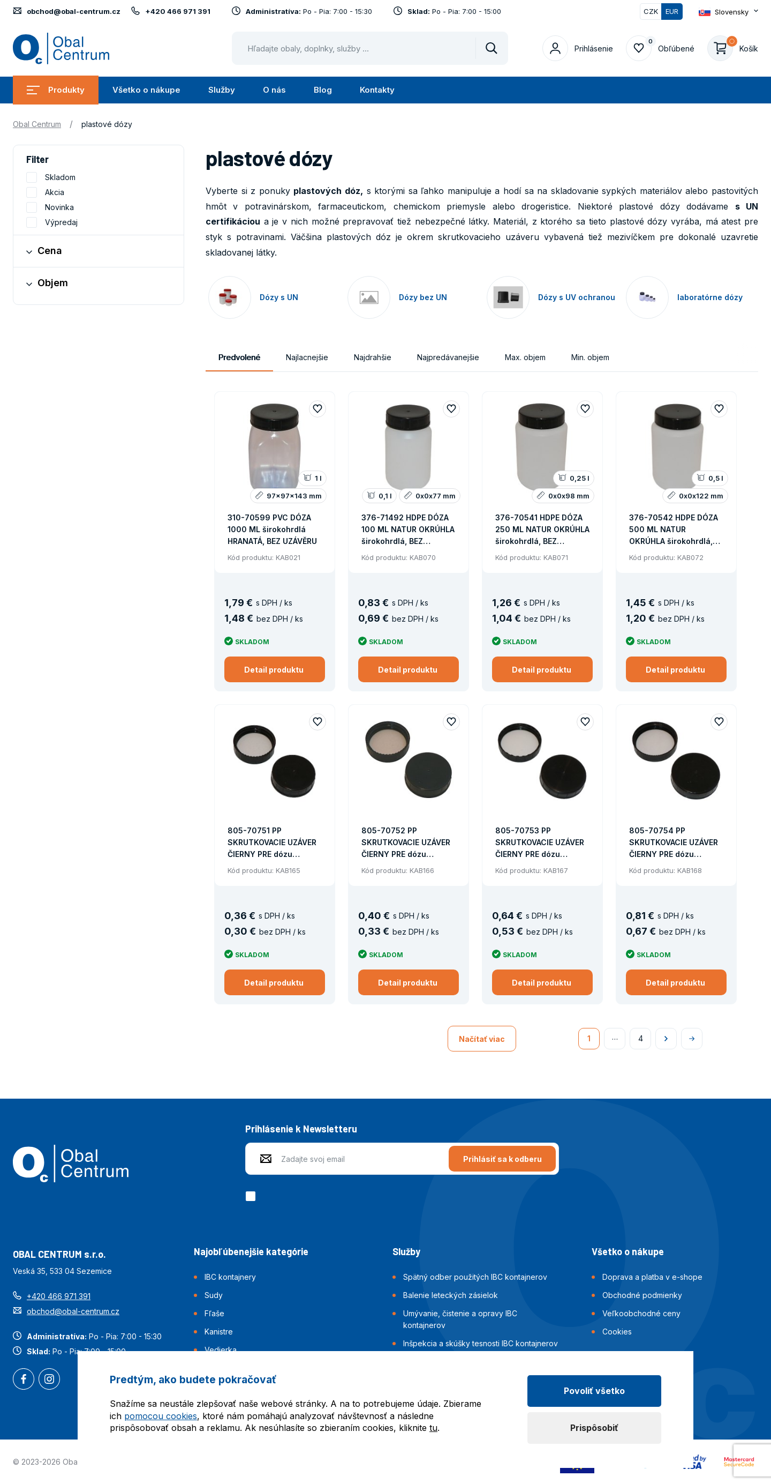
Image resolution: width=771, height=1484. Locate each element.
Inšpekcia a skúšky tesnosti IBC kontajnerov (480, 1343)
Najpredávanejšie (448, 357)
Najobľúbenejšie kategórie (251, 1251)
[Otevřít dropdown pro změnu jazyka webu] (728, 12)
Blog (323, 90)
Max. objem (525, 357)
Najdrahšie (372, 357)
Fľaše (214, 1313)
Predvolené (239, 357)
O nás (274, 90)
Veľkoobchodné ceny (641, 1313)
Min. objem (590, 357)
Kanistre (219, 1331)
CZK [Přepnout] (651, 11)
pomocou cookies (160, 1416)
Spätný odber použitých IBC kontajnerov (475, 1276)
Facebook (23, 1380)
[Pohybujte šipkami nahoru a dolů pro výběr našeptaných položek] (370, 48)
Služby (221, 90)
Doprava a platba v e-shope (652, 1276)
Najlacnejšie (307, 357)
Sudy (214, 1295)
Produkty (56, 90)
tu (433, 1427)
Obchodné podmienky (642, 1295)
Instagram (49, 1380)
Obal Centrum (37, 124)
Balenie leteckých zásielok (450, 1295)
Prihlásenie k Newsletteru (301, 1129)
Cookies (617, 1331)
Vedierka (221, 1349)
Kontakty (377, 90)
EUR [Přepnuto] (672, 11)
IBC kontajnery (230, 1276)
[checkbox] (252, 1196)
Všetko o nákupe (146, 90)
